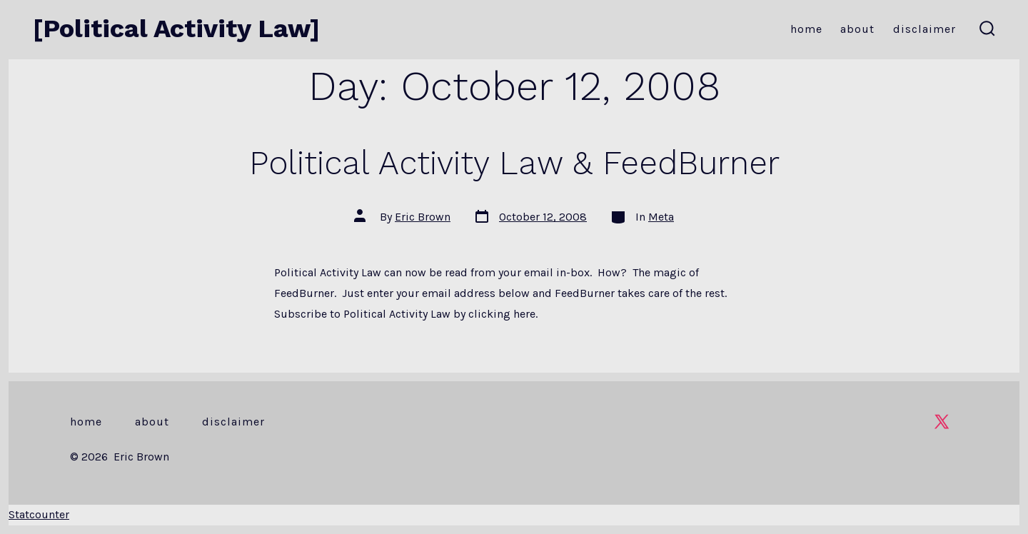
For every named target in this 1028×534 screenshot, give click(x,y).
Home (806, 29)
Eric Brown (422, 216)
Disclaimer (924, 29)
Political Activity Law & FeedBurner (514, 162)
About (857, 29)
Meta (661, 216)
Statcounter (39, 514)
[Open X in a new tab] (941, 421)
